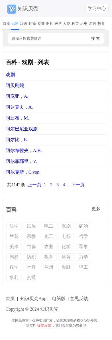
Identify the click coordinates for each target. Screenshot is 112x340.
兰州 (48, 267)
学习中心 (97, 8)
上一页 (34, 184)
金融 (66, 267)
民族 (31, 226)
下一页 (78, 184)
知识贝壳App (33, 298)
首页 (6, 24)
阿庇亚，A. (17, 96)
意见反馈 (79, 298)
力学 (83, 256)
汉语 (23, 24)
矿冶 (83, 226)
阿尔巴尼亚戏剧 (22, 128)
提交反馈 (44, 325)
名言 (92, 24)
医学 (58, 24)
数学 (14, 267)
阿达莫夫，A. (19, 107)
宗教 (31, 236)
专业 (41, 24)
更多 (96, 208)
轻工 (83, 267)
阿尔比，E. (17, 139)
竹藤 (31, 246)
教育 (101, 24)
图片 (49, 24)
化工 (48, 236)
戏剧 (10, 74)
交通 (31, 277)
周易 (14, 256)
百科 (15, 24)
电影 (66, 236)
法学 (14, 226)
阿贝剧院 (15, 85)
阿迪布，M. (17, 118)
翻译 (32, 24)
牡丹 (31, 267)
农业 (48, 246)
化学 (66, 246)
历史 (83, 24)
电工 (48, 226)
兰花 (14, 236)
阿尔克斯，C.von (23, 172)
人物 (66, 24)
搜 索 (95, 38)
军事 (83, 246)
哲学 (83, 236)
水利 (14, 277)
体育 (66, 256)
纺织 (31, 256)
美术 (14, 246)
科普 (75, 24)
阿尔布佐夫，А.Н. (24, 150)
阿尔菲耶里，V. (21, 161)
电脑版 (59, 298)
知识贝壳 (22, 8)
